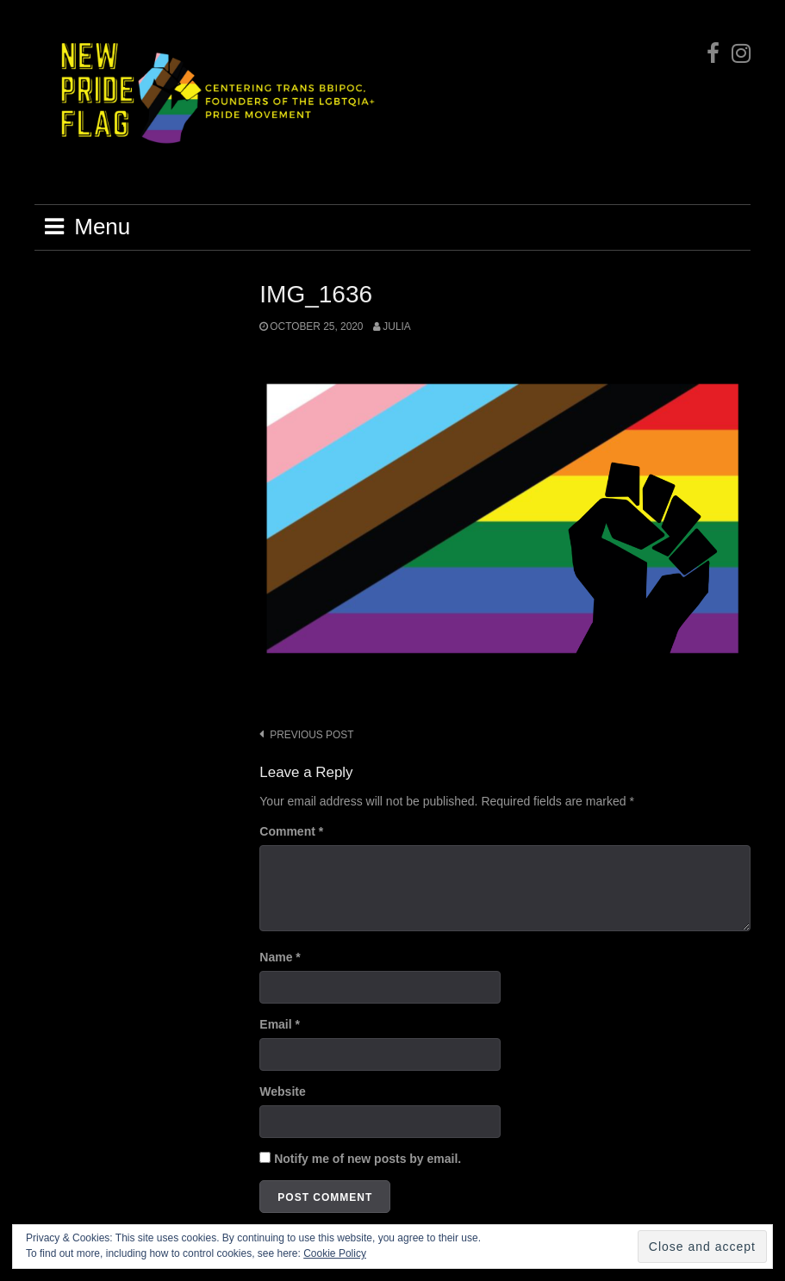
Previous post (311, 735)
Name (279, 957)
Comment (291, 831)
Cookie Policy (334, 1253)
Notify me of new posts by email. (367, 1159)
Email (279, 1024)
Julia (396, 326)
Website (282, 1091)
